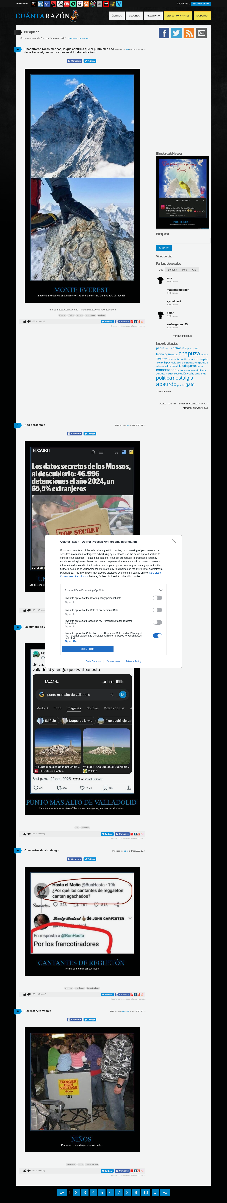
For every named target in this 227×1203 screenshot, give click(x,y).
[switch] (157, 598)
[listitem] (113, 590)
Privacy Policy (133, 661)
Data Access (113, 661)
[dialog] (113, 601)
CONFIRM (88, 649)
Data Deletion (93, 661)
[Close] (174, 542)
